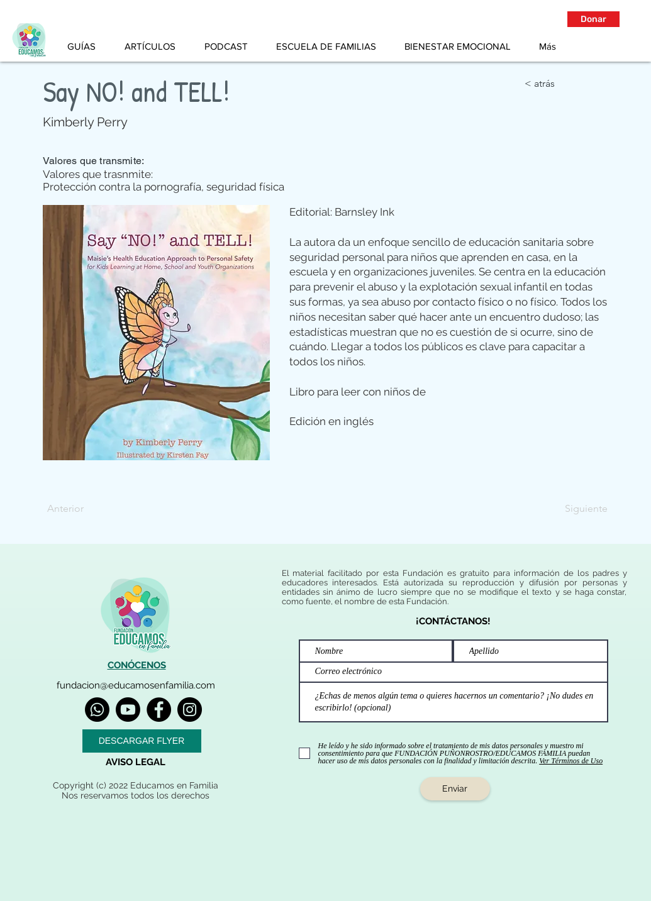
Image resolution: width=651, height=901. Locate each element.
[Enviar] (455, 788)
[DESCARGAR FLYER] (141, 741)
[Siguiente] (576, 508)
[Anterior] (88, 508)
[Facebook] (159, 709)
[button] (593, 19)
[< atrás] (566, 83)
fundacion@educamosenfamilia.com (136, 685)
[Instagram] (189, 709)
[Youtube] (128, 709)
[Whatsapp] (97, 709)
